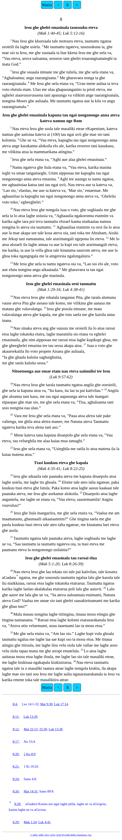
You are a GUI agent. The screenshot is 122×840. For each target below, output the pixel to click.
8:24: (16, 779)
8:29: (16, 822)
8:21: (16, 766)
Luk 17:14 (61, 704)
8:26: (16, 791)
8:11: (16, 717)
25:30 (43, 729)
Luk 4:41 (44, 822)
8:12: (16, 729)
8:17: (16, 741)
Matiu (47, 5)
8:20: (16, 754)
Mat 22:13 (30, 729)
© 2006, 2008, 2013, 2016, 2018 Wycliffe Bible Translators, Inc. (61, 835)
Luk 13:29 (30, 717)
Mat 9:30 (46, 704)
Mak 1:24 (30, 822)
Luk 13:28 (56, 729)
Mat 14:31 (30, 791)
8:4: (15, 704)
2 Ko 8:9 (29, 754)
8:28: (17, 804)
